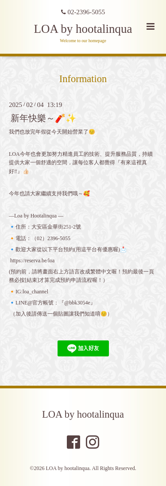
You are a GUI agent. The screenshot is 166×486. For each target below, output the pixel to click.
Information (83, 78)
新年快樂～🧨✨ (43, 117)
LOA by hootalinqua (83, 29)
